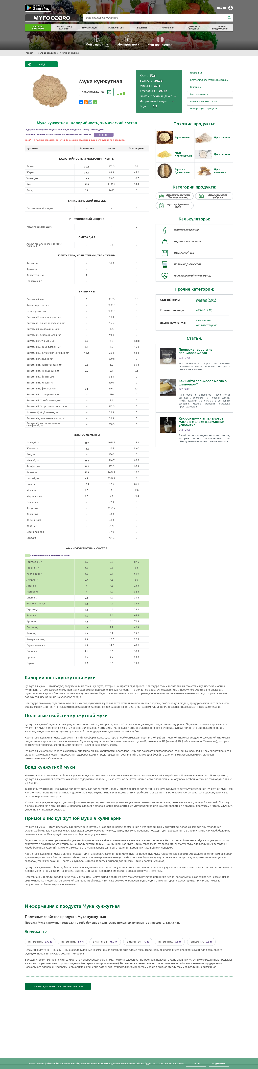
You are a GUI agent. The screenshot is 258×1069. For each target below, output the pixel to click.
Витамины (195, 87)
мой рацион (103, 134)
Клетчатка (203, 320)
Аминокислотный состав (203, 101)
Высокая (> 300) (206, 299)
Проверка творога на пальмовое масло (195, 351)
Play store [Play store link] (38, 8)
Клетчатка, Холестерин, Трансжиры (209, 80)
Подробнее (219, 1063)
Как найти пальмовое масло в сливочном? (203, 382)
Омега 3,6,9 (196, 72)
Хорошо (196, 1063)
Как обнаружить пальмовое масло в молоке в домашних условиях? (202, 422)
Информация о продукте (203, 108)
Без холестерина (206, 325)
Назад (41, 64)
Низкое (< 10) (204, 310)
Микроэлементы (199, 94)
